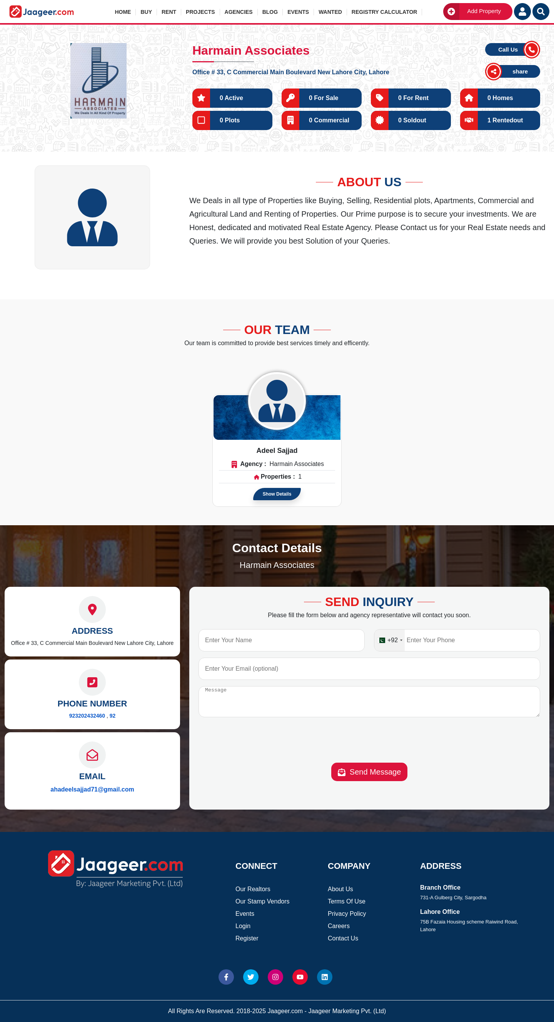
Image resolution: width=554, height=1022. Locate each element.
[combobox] (389, 640)
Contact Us (343, 938)
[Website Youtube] (300, 977)
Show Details (277, 494)
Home (123, 12)
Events (298, 12)
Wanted (330, 12)
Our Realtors (252, 889)
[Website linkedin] (324, 977)
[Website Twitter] (251, 977)
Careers (339, 926)
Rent (169, 12)
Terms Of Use (346, 901)
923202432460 (87, 716)
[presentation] (369, 747)
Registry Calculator (384, 12)
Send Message (369, 777)
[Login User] (522, 11)
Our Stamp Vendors (262, 901)
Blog (270, 12)
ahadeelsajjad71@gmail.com (92, 789)
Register (247, 938)
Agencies (239, 12)
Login (242, 926)
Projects (200, 12)
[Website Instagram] (275, 977)
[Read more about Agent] (277, 401)
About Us (340, 889)
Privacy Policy (347, 913)
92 (113, 716)
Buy (146, 12)
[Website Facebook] (226, 977)
